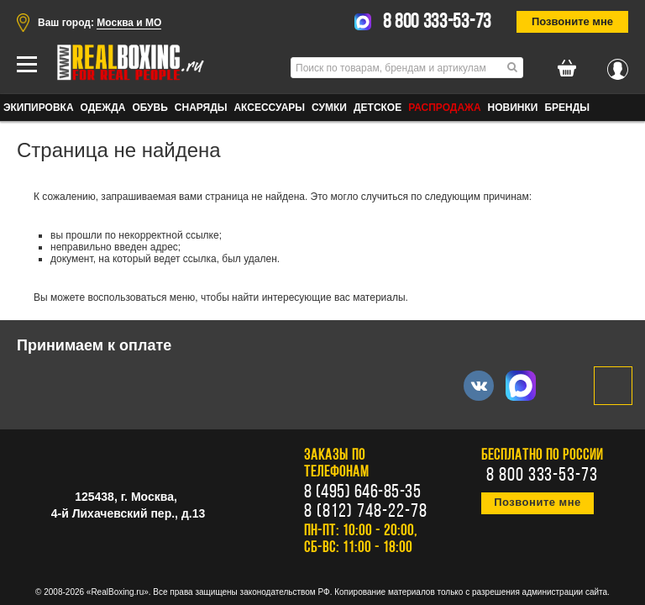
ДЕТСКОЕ (377, 107)
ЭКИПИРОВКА (38, 107)
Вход (617, 65)
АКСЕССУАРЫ (269, 107)
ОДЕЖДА (103, 107)
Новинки (513, 107)
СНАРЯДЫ (201, 107)
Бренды (567, 107)
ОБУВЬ (149, 107)
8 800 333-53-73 (437, 23)
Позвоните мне (572, 21)
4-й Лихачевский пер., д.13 (128, 513)
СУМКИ (329, 107)
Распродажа (444, 107)
